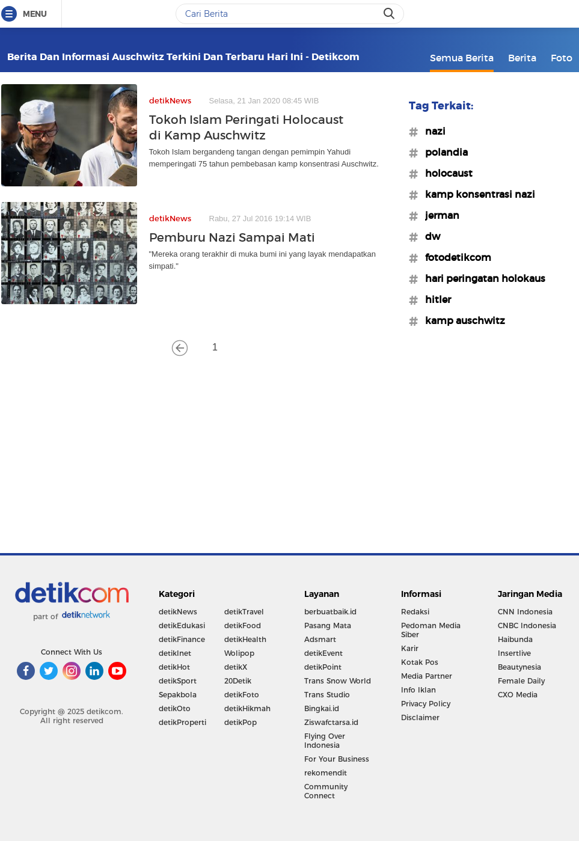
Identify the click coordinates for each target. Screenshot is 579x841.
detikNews (178, 611)
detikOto (175, 708)
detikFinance (182, 639)
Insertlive (514, 653)
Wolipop (239, 653)
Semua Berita (462, 58)
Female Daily (521, 680)
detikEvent (323, 653)
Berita (522, 58)
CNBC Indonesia (527, 625)
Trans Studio (327, 694)
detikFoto (241, 694)
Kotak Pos (419, 662)
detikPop (240, 722)
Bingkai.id (321, 708)
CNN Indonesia (525, 611)
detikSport (178, 680)
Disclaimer (420, 717)
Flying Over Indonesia (324, 741)
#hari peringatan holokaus (481, 278)
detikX (235, 666)
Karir (409, 648)
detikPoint (323, 666)
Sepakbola (178, 694)
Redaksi (415, 611)
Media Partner (426, 675)
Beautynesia (519, 666)
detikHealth (245, 639)
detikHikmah (247, 708)
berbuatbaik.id (330, 611)
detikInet (175, 653)
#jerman (438, 215)
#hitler (434, 299)
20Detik (237, 680)
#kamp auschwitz (461, 320)
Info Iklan (418, 689)
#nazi (432, 131)
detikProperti (182, 722)
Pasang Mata (327, 625)
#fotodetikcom (454, 257)
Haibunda (515, 639)
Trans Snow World (337, 680)
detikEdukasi (182, 625)
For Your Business (336, 758)
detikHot (174, 666)
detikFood (242, 625)
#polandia (443, 152)
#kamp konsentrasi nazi (476, 194)
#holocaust (445, 173)
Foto (561, 58)
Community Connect (326, 791)
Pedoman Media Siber (431, 630)
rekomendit (325, 772)
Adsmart (320, 639)
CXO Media (518, 694)
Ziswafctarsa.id (331, 722)
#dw (429, 236)
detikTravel (244, 611)
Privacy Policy (425, 703)
